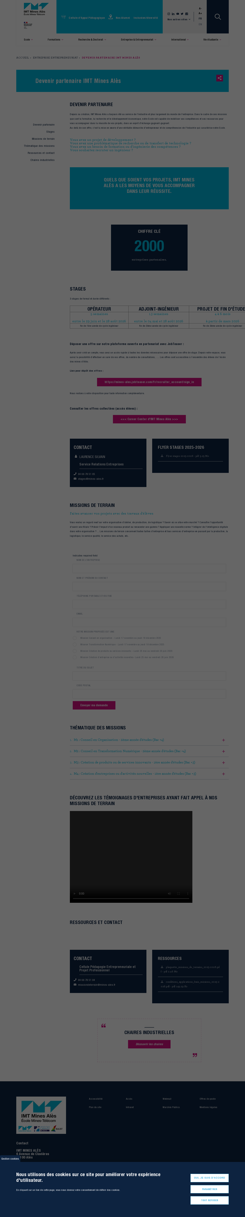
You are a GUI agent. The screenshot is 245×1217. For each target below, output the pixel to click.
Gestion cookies (10, 1158)
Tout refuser (209, 1200)
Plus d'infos (21, 1199)
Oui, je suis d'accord (209, 1177)
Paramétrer (209, 1189)
